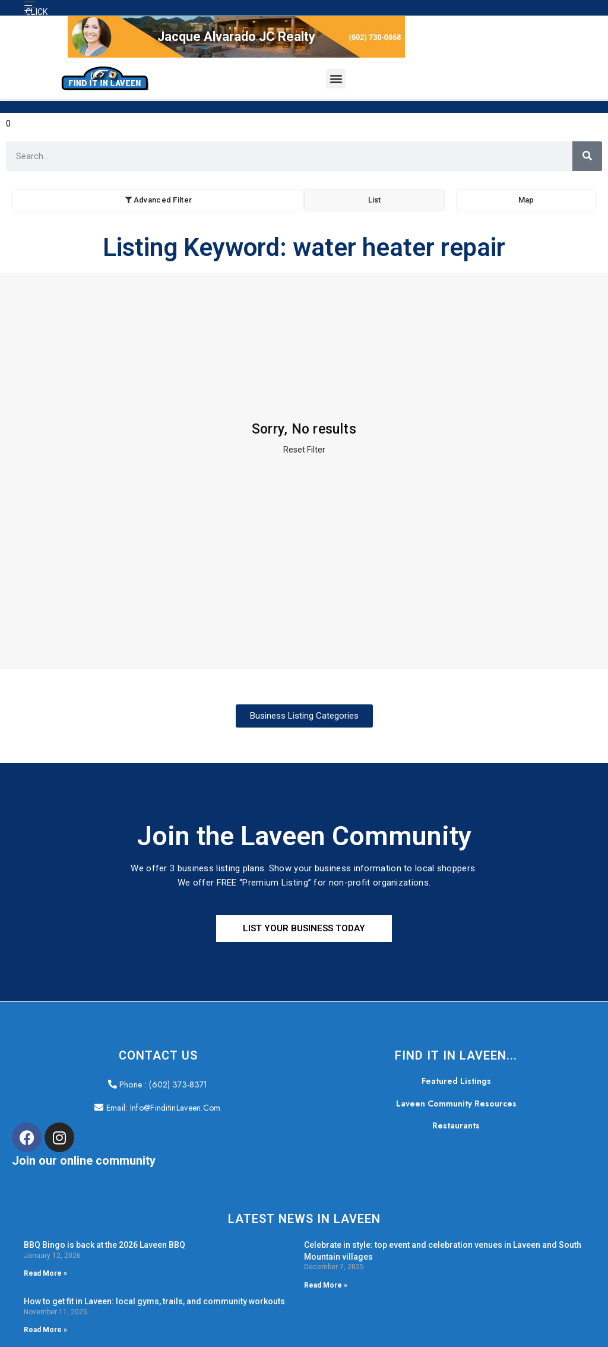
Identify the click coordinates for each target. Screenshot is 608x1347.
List (374, 199)
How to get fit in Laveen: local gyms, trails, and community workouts (154, 1301)
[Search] (587, 156)
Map (526, 199)
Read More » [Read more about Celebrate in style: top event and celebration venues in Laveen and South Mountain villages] (325, 1285)
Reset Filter (304, 449)
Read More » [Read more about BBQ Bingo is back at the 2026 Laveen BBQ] (45, 1273)
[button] (30, 7)
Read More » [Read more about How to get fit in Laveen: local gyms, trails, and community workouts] (45, 1330)
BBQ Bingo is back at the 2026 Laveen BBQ (104, 1245)
